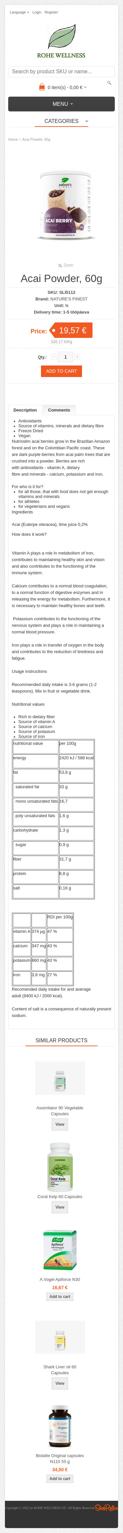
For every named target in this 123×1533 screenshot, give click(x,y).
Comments (59, 410)
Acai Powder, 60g (36, 139)
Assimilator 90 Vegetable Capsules (59, 1110)
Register (51, 12)
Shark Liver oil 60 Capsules (59, 1369)
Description (25, 410)
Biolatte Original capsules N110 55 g (60, 1458)
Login (36, 12)
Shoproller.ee (106, 1507)
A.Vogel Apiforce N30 (60, 1279)
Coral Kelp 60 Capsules (59, 1196)
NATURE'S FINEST (69, 298)
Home (13, 139)
